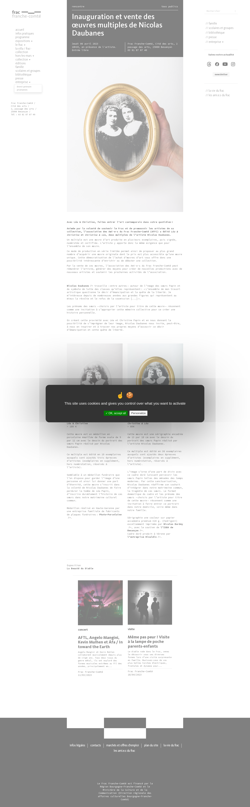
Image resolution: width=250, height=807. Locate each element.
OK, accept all (116, 413)
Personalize (138, 413)
